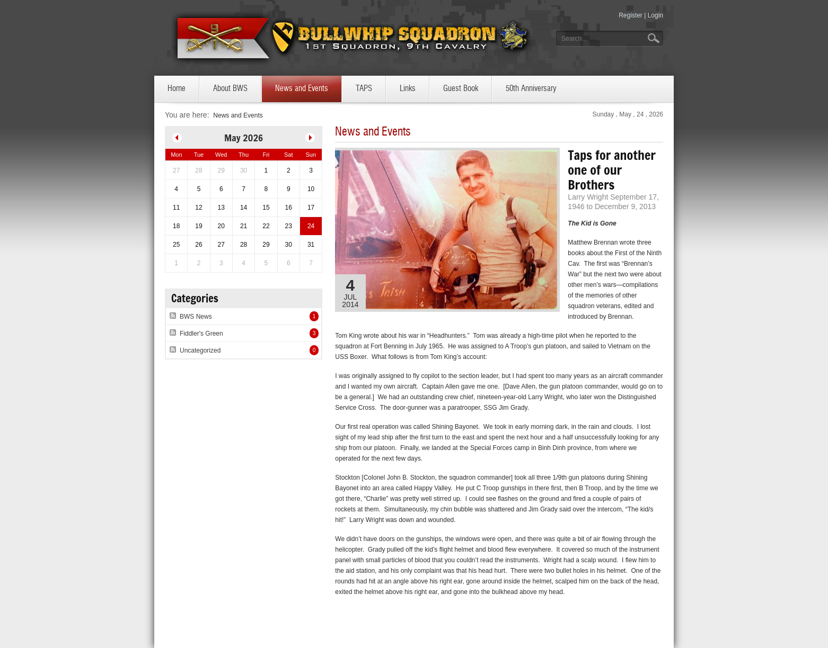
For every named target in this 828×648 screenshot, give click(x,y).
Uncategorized (200, 350)
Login (655, 15)
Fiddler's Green (201, 333)
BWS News (196, 316)
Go (654, 38)
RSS (173, 314)
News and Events (237, 115)
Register (630, 15)
